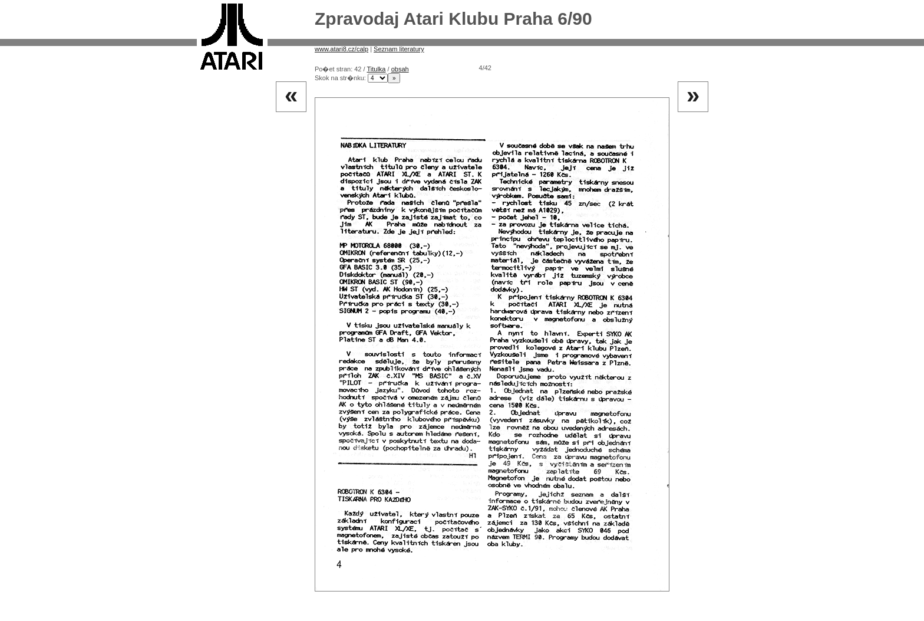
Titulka (376, 69)
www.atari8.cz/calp (341, 48)
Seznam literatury (399, 48)
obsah (400, 69)
